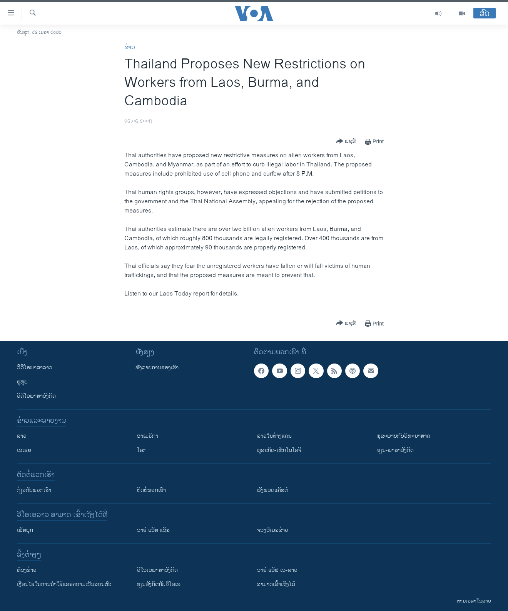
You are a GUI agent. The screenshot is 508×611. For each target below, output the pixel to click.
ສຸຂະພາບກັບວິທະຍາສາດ (403, 436)
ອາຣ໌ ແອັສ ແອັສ (153, 530)
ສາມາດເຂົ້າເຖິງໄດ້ (276, 584)
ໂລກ (142, 450)
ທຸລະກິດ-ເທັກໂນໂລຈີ (279, 450)
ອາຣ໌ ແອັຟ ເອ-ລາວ (277, 570)
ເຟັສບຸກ (25, 530)
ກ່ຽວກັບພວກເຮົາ (34, 490)
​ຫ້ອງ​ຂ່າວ (27, 570)
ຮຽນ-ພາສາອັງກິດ (395, 450)
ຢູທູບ (22, 382)
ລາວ (22, 436)
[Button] (346, 141)
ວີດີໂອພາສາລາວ (34, 368)
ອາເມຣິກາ (147, 436)
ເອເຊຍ (24, 450)
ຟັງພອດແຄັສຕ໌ (272, 490)
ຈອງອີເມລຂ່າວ (272, 530)
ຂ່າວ (129, 47)
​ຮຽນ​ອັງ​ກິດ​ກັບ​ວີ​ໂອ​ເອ (158, 584)
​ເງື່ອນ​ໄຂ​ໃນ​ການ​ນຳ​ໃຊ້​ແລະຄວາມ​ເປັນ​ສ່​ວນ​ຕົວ (64, 584)
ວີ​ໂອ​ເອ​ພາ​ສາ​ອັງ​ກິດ (157, 570)
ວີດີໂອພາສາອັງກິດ (36, 396)
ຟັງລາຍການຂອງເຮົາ (157, 368)
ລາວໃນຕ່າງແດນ (274, 436)
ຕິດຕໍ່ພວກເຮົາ (151, 490)
